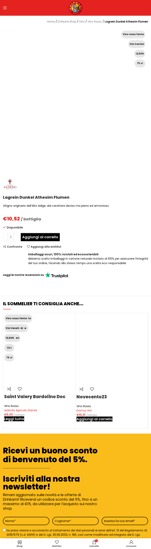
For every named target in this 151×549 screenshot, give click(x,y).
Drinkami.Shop (67, 22)
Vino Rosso (11, 406)
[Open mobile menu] (5, 8)
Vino (82, 22)
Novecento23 (91, 397)
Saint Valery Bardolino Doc (34, 397)
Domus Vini (84, 410)
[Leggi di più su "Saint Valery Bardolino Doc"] (14, 418)
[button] (94, 419)
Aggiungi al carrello (40, 237)
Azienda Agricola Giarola (20, 410)
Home (51, 22)
